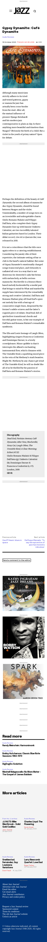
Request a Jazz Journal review (15, 906)
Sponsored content (10, 909)
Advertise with (14, 887)
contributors (13, 894)
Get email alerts (9, 892)
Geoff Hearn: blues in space (12, 541)
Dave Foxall (6, 871)
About (10, 884)
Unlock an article (9, 916)
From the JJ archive (9, 819)
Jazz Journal (7, 830)
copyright (6, 928)
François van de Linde (25, 42)
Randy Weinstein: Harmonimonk (18, 745)
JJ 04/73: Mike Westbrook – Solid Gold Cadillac (11, 824)
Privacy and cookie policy (13, 897)
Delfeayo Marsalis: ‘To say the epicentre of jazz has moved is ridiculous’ (35, 543)
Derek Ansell (28, 827)
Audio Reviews (8, 37)
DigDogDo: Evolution (12, 764)
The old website (15, 914)
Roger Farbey (29, 865)
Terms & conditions (10, 911)
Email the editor (9, 889)
